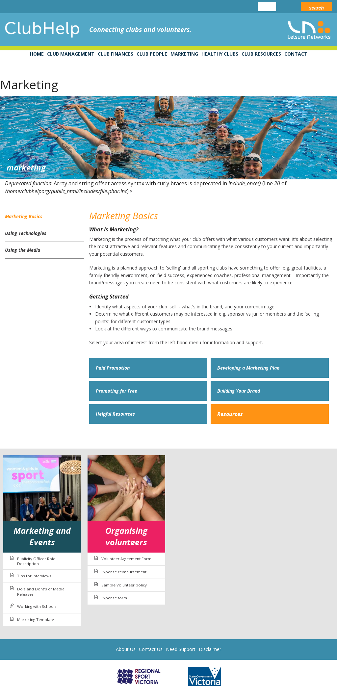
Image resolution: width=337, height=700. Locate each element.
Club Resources (261, 54)
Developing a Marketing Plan (248, 368)
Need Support (180, 649)
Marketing (184, 54)
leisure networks (309, 30)
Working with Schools (37, 606)
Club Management (70, 54)
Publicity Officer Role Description (36, 561)
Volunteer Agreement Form (126, 558)
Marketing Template (35, 619)
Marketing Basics (23, 216)
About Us (126, 649)
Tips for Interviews (34, 575)
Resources (230, 414)
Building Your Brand (238, 391)
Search (316, 8)
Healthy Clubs (219, 54)
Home (37, 54)
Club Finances (115, 54)
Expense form (114, 597)
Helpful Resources (115, 414)
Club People (152, 54)
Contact (295, 54)
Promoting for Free (116, 391)
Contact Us (151, 649)
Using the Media (22, 250)
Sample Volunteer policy (124, 585)
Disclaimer (210, 649)
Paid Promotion (113, 368)
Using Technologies (25, 233)
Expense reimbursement (123, 571)
